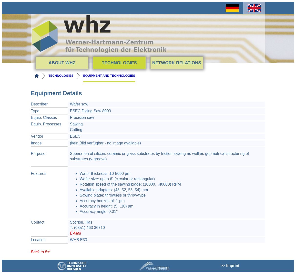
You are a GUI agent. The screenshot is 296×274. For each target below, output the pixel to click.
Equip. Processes (46, 124)
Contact (37, 222)
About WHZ (62, 62)
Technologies (119, 62)
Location (38, 240)
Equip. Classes (44, 117)
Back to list (40, 252)
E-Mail (75, 233)
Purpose (38, 153)
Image (36, 143)
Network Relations (176, 62)
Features (38, 173)
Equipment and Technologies (109, 75)
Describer (39, 104)
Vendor (37, 136)
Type (35, 111)
